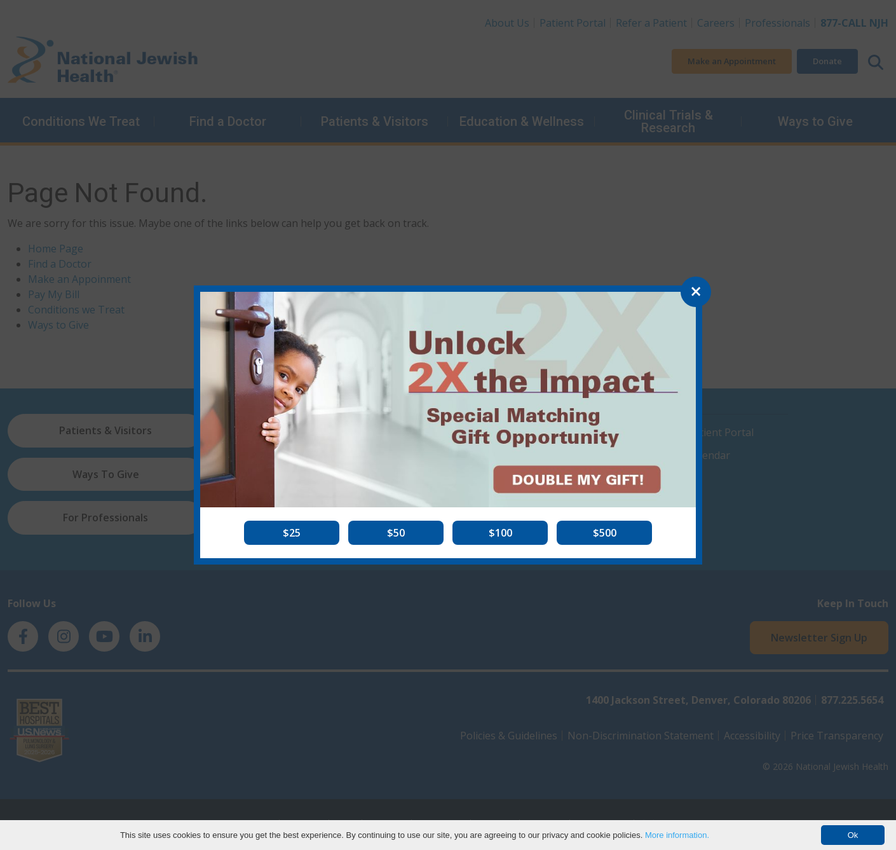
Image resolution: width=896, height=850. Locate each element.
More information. (677, 835)
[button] (291, 533)
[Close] (696, 292)
